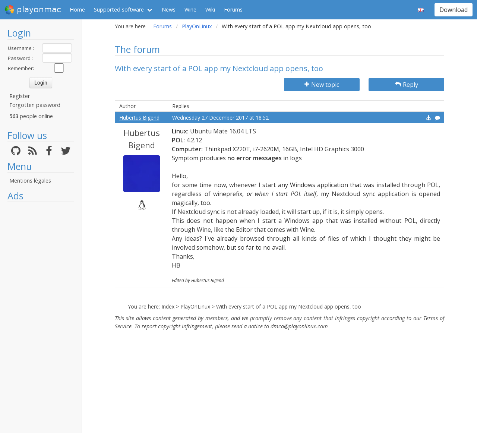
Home (77, 9)
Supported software (119, 9)
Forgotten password (34, 104)
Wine (190, 9)
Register (19, 95)
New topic (321, 84)
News (169, 9)
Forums (233, 9)
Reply (406, 84)
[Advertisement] (40, 317)
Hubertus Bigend (139, 117)
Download (453, 10)
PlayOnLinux (197, 26)
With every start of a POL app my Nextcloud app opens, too (288, 306)
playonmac (32, 9)
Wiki (210, 9)
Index (167, 306)
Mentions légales (30, 180)
